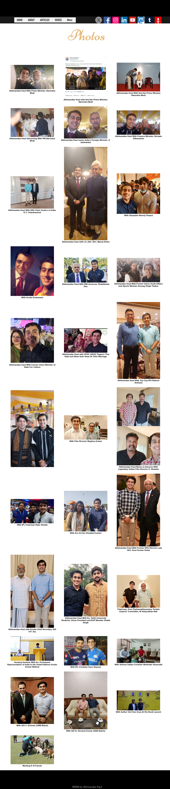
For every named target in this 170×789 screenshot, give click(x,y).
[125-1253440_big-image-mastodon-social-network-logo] (141, 20)
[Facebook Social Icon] (107, 20)
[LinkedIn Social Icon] (124, 20)
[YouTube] (132, 20)
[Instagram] (115, 20)
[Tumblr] (149, 20)
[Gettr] (158, 20)
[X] (98, 20)
